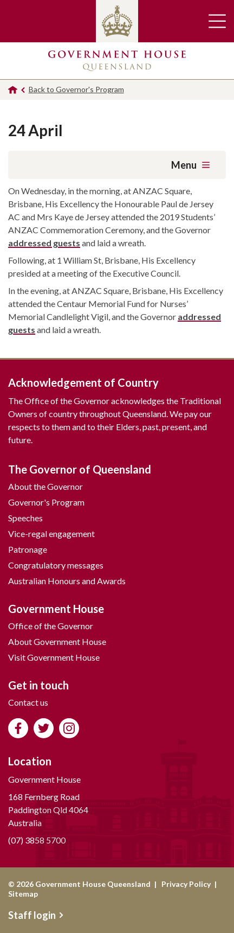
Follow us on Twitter (43, 728)
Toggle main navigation (217, 21)
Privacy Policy (186, 884)
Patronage (27, 549)
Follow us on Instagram (69, 728)
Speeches (25, 518)
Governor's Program (46, 502)
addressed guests (44, 243)
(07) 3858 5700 (37, 840)
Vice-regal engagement (51, 533)
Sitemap (23, 893)
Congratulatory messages (55, 565)
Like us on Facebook (18, 728)
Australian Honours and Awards (67, 581)
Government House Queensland (117, 60)
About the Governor (45, 486)
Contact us (28, 702)
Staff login (35, 915)
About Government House (57, 641)
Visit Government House (54, 657)
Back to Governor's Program (76, 89)
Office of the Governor (50, 626)
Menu (190, 165)
